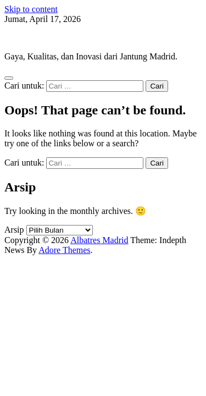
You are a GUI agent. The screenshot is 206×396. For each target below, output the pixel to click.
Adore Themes (64, 250)
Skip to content (31, 9)
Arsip (14, 229)
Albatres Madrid (33, 37)
